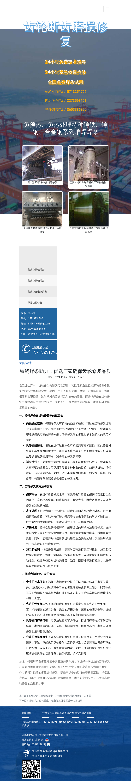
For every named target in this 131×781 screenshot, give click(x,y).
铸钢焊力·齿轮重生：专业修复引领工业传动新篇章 (55, 700)
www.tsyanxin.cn (37, 328)
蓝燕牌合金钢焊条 (37, 291)
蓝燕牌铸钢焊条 (36, 280)
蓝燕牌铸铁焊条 (36, 269)
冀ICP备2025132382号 (34, 744)
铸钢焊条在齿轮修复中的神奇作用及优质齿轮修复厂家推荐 (60, 695)
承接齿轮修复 (35, 302)
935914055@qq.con (39, 323)
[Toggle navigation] (107, 9)
